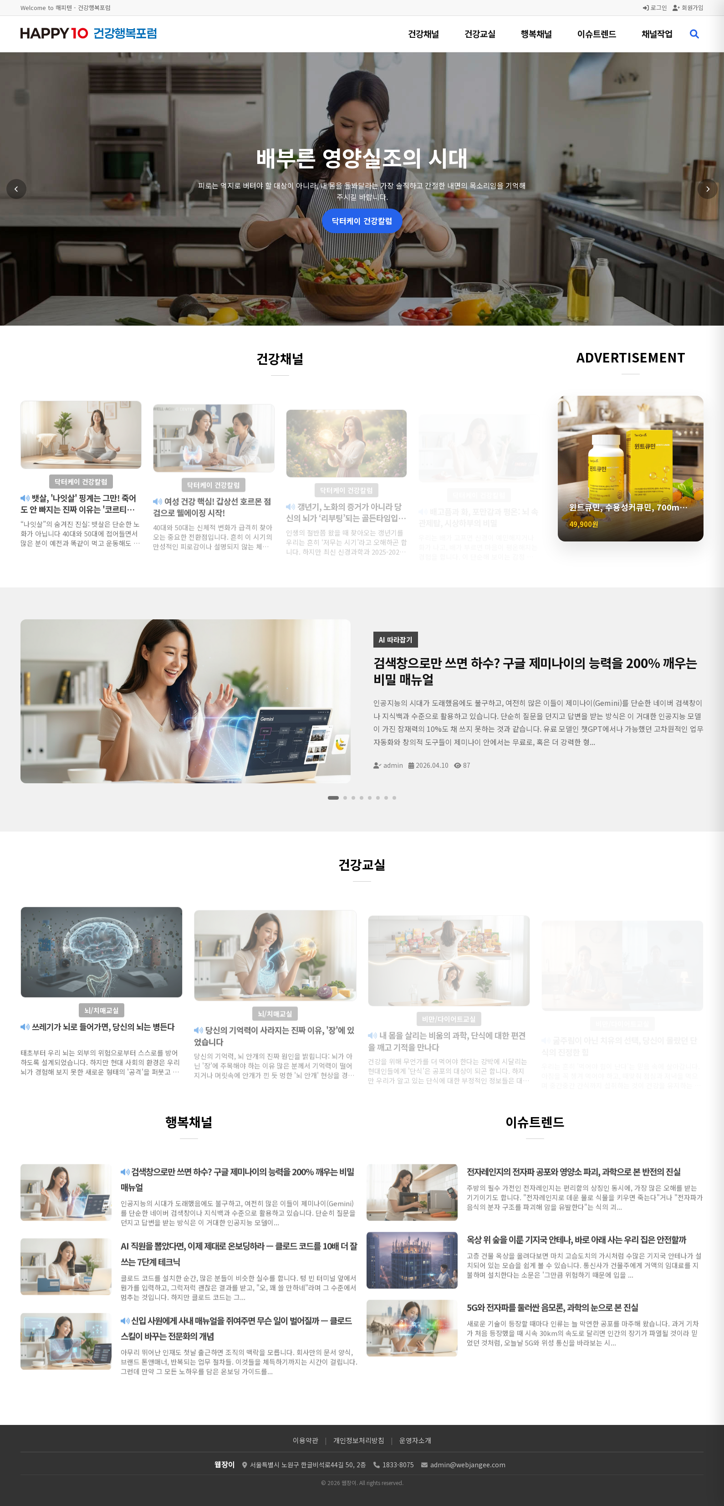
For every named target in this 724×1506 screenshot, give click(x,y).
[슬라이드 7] (386, 798)
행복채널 (536, 33)
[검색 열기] (694, 34)
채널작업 (657, 33)
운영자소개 (415, 1440)
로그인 (655, 7)
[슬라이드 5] (370, 798)
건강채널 (423, 33)
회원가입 (688, 7)
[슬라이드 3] (353, 798)
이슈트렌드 (596, 33)
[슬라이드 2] (345, 798)
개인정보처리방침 (358, 1440)
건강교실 (479, 33)
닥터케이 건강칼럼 (362, 220)
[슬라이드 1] (333, 798)
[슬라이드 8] (394, 798)
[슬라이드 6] (378, 798)
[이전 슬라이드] (16, 189)
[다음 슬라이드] (708, 189)
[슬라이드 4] (361, 798)
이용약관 (305, 1440)
